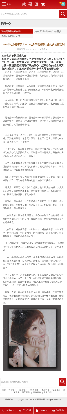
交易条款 (56, 390)
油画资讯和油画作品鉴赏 (48, 31)
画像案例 (37, 392)
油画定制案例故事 (11, 31)
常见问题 (48, 392)
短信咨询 (60, 410)
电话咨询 (10, 410)
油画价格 (34, 390)
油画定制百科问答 (11, 36)
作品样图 (45, 390)
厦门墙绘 (26, 392)
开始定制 (27, 410)
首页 (4, 390)
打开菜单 (4, 4)
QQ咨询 (43, 410)
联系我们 (23, 390)
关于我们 (12, 390)
